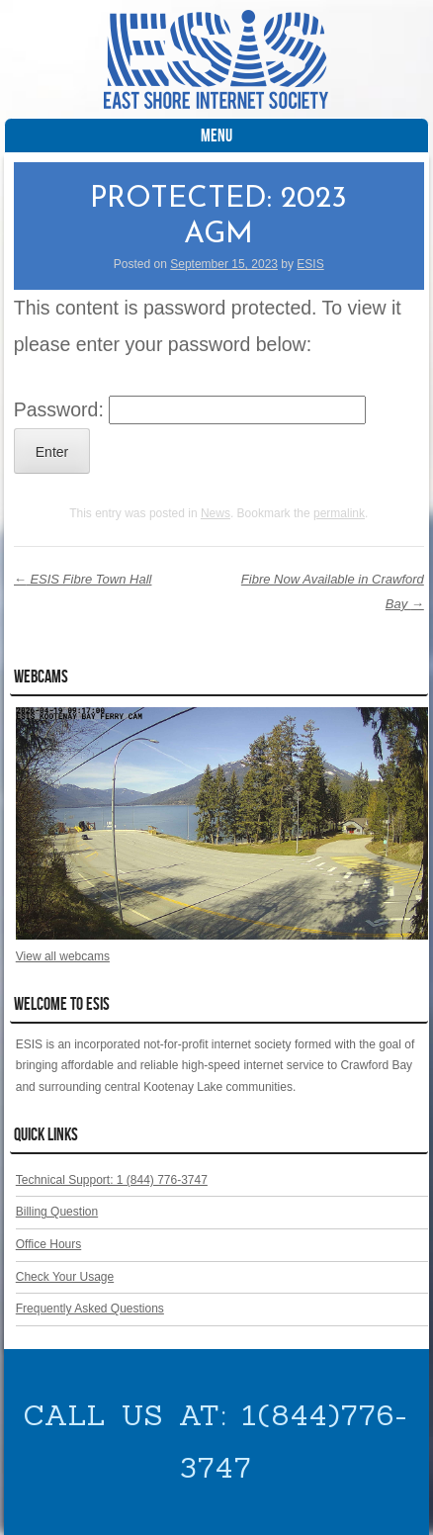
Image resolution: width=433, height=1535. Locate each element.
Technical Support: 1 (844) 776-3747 (112, 1180)
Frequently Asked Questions (90, 1308)
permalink (339, 513)
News (215, 513)
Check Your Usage (65, 1277)
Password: (190, 409)
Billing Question (57, 1212)
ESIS (310, 264)
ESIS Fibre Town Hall (83, 579)
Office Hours (48, 1244)
